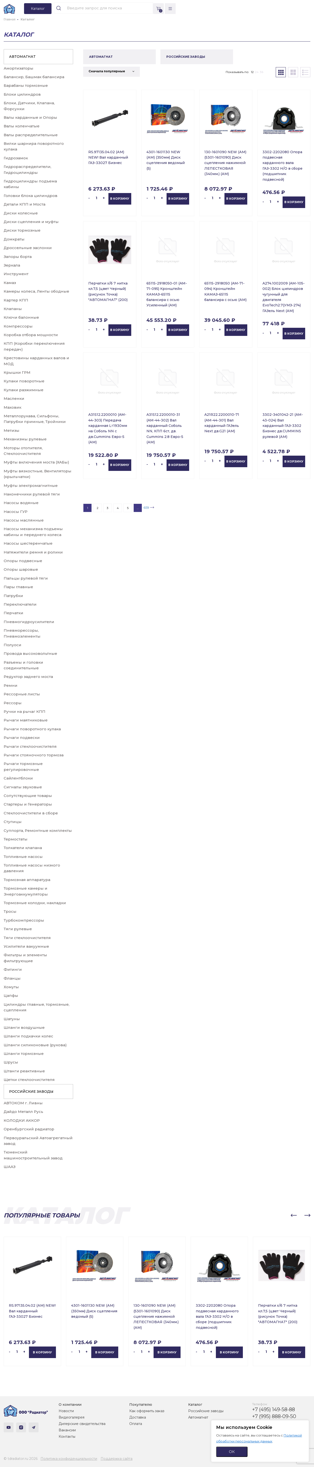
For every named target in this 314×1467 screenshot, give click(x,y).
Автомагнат (198, 1417)
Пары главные (18, 586)
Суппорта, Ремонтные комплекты (38, 830)
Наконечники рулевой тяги (32, 494)
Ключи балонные (21, 317)
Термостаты (15, 839)
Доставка (137, 1417)
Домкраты (14, 239)
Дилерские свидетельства (82, 1424)
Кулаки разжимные (23, 390)
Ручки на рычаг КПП (24, 711)
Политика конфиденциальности (68, 1458)
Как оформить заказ (146, 1411)
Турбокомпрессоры (24, 920)
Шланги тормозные (24, 1053)
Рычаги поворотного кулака (32, 729)
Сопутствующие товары (28, 795)
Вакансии (67, 1430)
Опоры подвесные (23, 560)
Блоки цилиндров (22, 94)
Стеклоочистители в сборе (31, 813)
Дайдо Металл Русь (23, 1111)
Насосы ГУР (15, 511)
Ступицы (13, 821)
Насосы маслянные (24, 520)
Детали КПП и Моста (24, 204)
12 (252, 72)
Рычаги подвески (22, 737)
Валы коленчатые (21, 126)
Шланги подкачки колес (28, 1036)
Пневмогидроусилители (29, 621)
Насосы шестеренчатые (28, 543)
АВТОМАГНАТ (22, 56)
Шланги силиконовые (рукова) (35, 1045)
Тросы (10, 911)
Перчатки (13, 613)
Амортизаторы (18, 68)
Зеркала (12, 265)
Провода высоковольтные (30, 653)
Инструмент (16, 273)
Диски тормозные (22, 230)
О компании (70, 1404)
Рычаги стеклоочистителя (30, 746)
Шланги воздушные (24, 1027)
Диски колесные (21, 213)
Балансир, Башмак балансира (34, 77)
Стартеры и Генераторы (28, 804)
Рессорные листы (22, 694)
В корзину (119, 198)
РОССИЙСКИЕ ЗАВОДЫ (31, 1091)
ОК (232, 1451)
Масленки (14, 398)
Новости (66, 1411)
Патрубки (13, 595)
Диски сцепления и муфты (31, 221)
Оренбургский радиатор (29, 1129)
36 (261, 72)
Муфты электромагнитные (31, 485)
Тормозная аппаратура (27, 879)
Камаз (10, 282)
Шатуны (12, 1019)
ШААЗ (9, 1166)
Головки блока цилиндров (30, 195)
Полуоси (12, 645)
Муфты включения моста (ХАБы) (36, 462)
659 (146, 507)
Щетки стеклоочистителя (29, 1079)
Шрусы (11, 1062)
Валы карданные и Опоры (30, 117)
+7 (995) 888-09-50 (274, 1416)
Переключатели (20, 604)
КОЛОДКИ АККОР (22, 1120)
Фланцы (12, 978)
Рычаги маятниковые (26, 720)
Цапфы (11, 995)
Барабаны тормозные (26, 85)
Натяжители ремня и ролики (33, 552)
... (138, 508)
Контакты (67, 1436)
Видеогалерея (71, 1417)
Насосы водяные (21, 502)
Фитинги (13, 969)
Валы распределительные (31, 135)
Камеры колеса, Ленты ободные (36, 291)
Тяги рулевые (18, 929)
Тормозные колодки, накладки (35, 902)
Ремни (10, 685)
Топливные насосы (23, 856)
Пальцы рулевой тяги (26, 578)
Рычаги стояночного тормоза (34, 755)
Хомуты (11, 987)
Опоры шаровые (21, 569)
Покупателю (140, 1404)
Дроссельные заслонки (28, 247)
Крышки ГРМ (17, 372)
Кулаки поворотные (24, 381)
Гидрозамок (16, 158)
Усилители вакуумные (26, 946)
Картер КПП (16, 300)
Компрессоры (18, 326)
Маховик (12, 407)
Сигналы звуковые (23, 787)
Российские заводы (205, 1411)
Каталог (195, 1404)
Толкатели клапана (23, 847)
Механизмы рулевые (25, 439)
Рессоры (13, 703)
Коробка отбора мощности (31, 334)
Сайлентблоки (18, 778)
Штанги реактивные (24, 1071)
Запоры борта (18, 256)
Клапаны (13, 308)
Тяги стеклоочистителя (27, 937)
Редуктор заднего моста (28, 676)
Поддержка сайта (116, 1458)
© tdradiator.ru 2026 (21, 1458)
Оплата (135, 1424)
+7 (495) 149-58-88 (273, 1409)
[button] (294, 1215)
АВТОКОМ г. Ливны (23, 1103)
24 (257, 72)
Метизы (11, 430)
